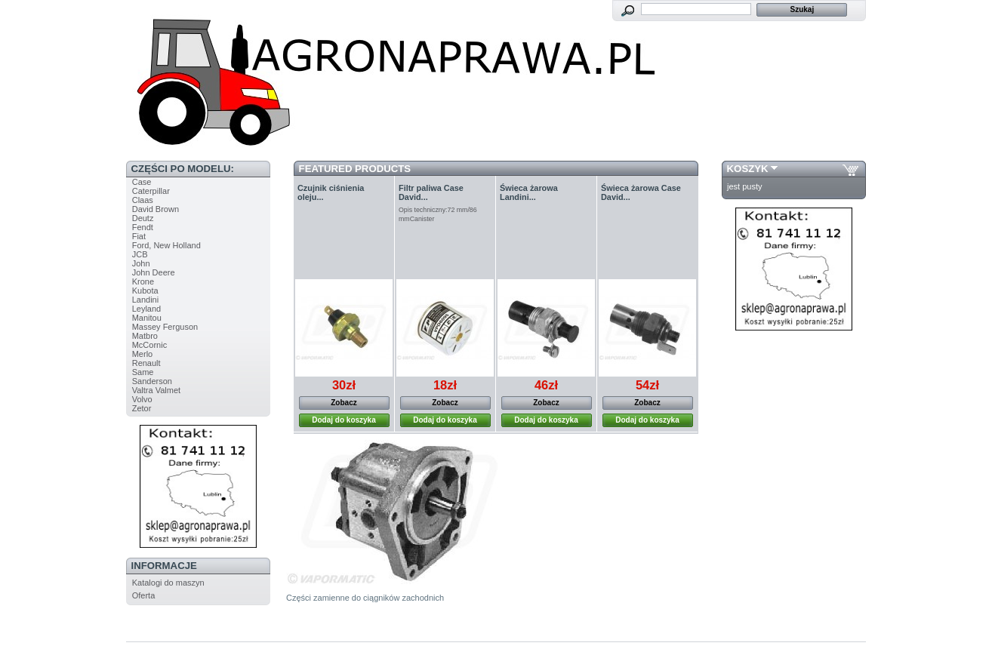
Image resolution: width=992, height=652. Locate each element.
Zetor (142, 408)
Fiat (139, 236)
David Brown (155, 209)
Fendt (142, 227)
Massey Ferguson (165, 326)
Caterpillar (151, 190)
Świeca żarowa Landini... (529, 192)
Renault (146, 363)
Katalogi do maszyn (168, 582)
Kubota (145, 290)
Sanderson (152, 381)
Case (142, 181)
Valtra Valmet (156, 390)
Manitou (147, 317)
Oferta (144, 595)
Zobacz (343, 402)
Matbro (145, 335)
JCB (140, 254)
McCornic (149, 344)
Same (143, 372)
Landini (145, 299)
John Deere (153, 272)
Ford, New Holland (166, 245)
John (141, 263)
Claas (142, 200)
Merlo (142, 353)
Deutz (143, 218)
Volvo (142, 399)
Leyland (147, 308)
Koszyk (748, 168)
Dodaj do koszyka (343, 420)
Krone (143, 281)
